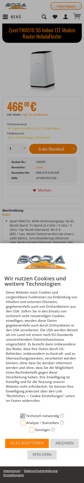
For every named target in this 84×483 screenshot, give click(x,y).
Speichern (42, 454)
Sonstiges (42, 429)
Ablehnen (64, 443)
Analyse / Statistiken (42, 422)
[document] (42, 343)
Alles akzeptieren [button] (27, 443)
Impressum (11, 471)
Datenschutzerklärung (41, 471)
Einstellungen (13, 475)
